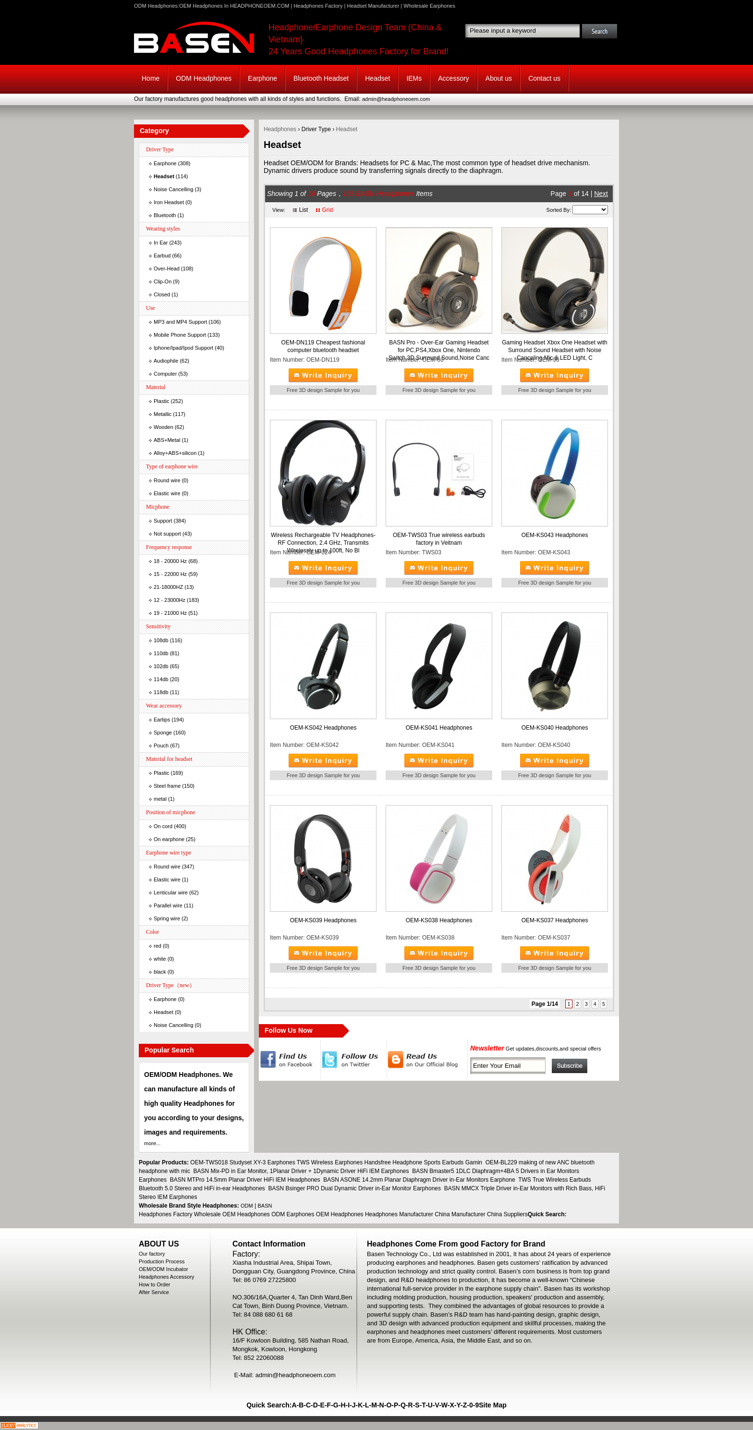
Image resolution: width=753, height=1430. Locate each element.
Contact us (544, 78)
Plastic (161, 401)
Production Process (161, 1261)
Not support (167, 534)
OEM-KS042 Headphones (323, 727)
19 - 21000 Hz (170, 613)
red (157, 946)
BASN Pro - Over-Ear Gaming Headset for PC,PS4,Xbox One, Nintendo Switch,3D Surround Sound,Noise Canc (439, 350)
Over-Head (167, 268)
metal (160, 799)
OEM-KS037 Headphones (555, 920)
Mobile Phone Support (180, 335)
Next (601, 193)
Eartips (162, 719)
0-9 (474, 1405)
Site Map (493, 1405)
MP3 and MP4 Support (180, 322)
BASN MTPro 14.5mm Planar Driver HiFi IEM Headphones (245, 1179)
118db (161, 692)
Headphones (280, 129)
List (303, 210)
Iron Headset (169, 202)
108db (161, 640)
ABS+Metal (167, 440)
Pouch (161, 745)
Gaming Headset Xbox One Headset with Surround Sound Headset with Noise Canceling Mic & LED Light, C (554, 350)
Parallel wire (168, 905)
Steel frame (167, 786)
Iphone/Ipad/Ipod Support (183, 348)
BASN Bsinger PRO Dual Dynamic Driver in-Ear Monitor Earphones (354, 1188)
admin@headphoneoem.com (396, 99)
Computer (165, 374)
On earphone (169, 839)
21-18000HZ (168, 587)
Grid (327, 210)
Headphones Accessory (166, 1277)
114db (161, 679)
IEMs (414, 78)
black (160, 972)
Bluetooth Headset (321, 78)
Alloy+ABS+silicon (175, 453)
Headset (377, 78)
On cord (163, 826)
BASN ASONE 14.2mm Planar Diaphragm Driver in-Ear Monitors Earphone (419, 1179)
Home (150, 78)
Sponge (163, 732)
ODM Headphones (203, 78)
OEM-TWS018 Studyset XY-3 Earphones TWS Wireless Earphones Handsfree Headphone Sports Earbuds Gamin (336, 1162)
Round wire (167, 480)
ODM (247, 1206)
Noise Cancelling (174, 189)
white (160, 959)
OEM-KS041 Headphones (439, 727)
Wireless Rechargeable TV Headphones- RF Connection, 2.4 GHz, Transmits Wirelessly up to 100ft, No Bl (323, 543)
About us (499, 78)
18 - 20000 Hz (170, 561)
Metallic (162, 414)
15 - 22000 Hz (170, 574)
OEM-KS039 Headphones (323, 920)
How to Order (154, 1284)
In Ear (161, 242)
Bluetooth (165, 215)
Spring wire (167, 918)
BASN (265, 1206)
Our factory (152, 1254)
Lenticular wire (171, 892)
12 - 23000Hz (169, 600)
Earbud (162, 255)
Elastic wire (167, 493)
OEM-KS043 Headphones (555, 535)
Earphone (262, 78)
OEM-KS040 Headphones (555, 727)
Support (163, 521)
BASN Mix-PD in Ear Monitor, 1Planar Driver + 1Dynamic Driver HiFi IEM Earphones (301, 1171)
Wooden (163, 427)
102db (161, 666)
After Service (154, 1292)
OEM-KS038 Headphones (439, 920)
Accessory (453, 78)
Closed (162, 294)
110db (161, 653)
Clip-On (162, 281)
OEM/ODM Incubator (163, 1269)
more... (152, 1143)
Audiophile (166, 361)
